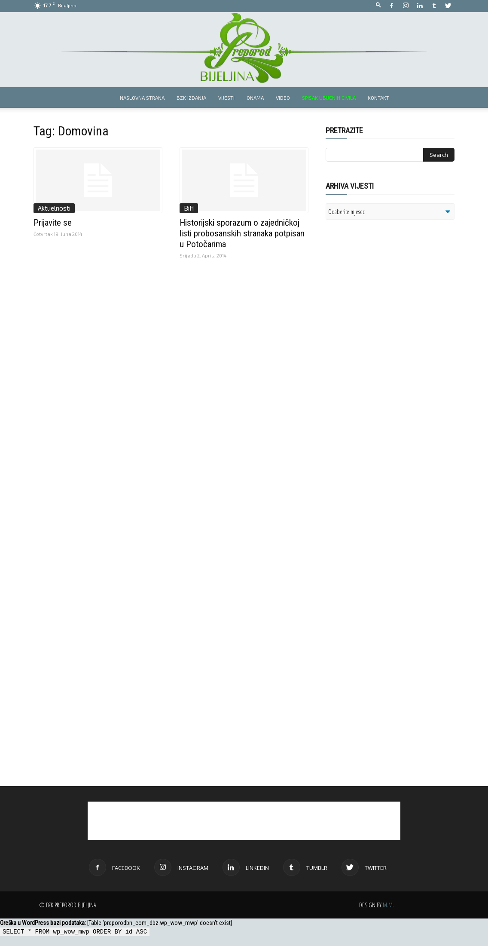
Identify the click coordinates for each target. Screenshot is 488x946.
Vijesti (226, 98)
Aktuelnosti (54, 208)
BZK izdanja (191, 98)
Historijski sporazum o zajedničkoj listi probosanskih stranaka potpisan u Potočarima (242, 233)
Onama (255, 98)
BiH (189, 208)
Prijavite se (53, 222)
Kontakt (378, 98)
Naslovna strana (142, 98)
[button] (378, 5)
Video (283, 98)
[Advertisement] (392, 337)
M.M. (388, 905)
